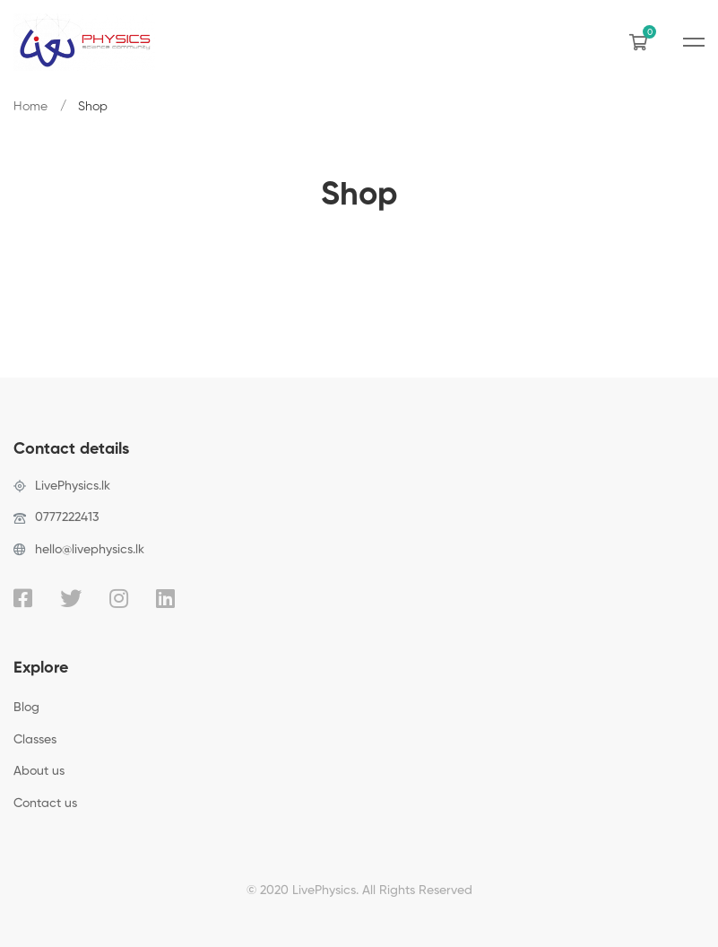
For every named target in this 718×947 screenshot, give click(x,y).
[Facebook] (23, 598)
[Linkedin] (165, 598)
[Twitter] (70, 598)
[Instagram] (119, 598)
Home (30, 106)
